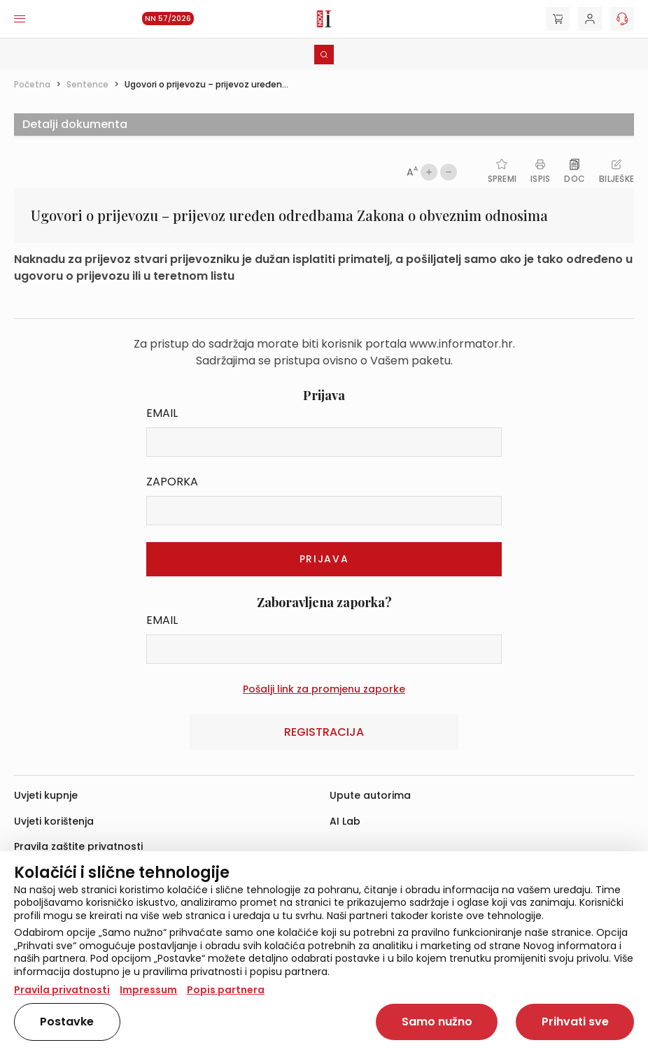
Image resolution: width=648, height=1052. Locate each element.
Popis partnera (226, 990)
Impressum (148, 990)
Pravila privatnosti (62, 990)
